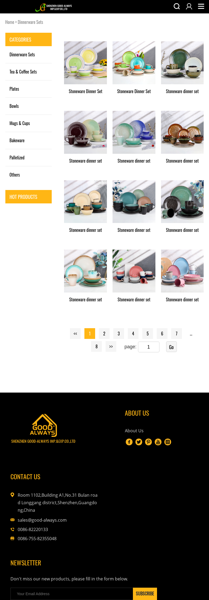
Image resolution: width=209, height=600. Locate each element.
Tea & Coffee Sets (23, 71)
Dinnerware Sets (30, 22)
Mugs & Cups (20, 123)
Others (15, 174)
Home (9, 22)
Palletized (17, 157)
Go (171, 346)
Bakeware (17, 140)
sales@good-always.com (173, 468)
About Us (93, 434)
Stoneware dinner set (182, 91)
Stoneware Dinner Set (85, 91)
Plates (14, 89)
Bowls (14, 106)
